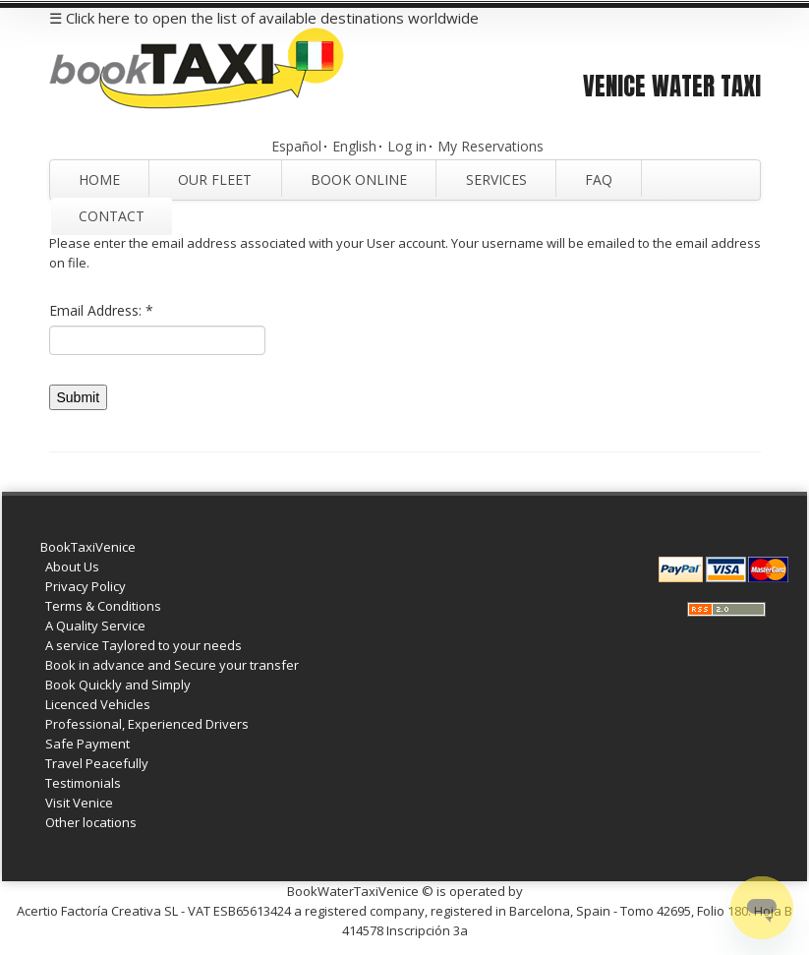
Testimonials (83, 783)
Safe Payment (87, 743)
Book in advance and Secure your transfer (172, 665)
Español (296, 146)
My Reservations (490, 146)
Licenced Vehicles (97, 704)
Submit (78, 397)
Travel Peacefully (96, 763)
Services (496, 179)
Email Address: (101, 310)
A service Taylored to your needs (143, 645)
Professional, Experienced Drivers (147, 724)
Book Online (359, 179)
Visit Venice (79, 802)
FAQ (598, 179)
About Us (72, 566)
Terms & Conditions (103, 606)
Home (99, 179)
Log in (407, 146)
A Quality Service (95, 625)
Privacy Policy (85, 586)
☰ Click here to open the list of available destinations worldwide (264, 18)
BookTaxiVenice (88, 547)
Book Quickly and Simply (118, 684)
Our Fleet (215, 179)
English (354, 146)
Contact (111, 216)
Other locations (91, 822)
